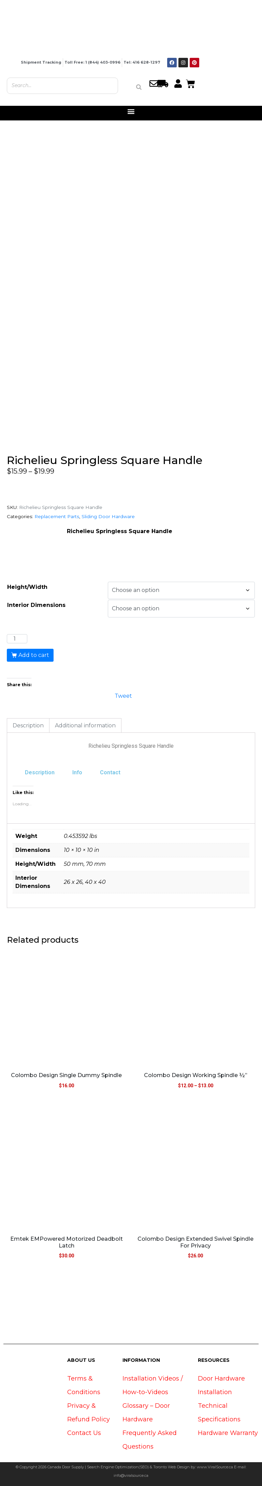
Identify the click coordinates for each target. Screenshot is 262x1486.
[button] (131, 111)
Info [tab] (77, 772)
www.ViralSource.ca (215, 1467)
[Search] (139, 87)
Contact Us (84, 1433)
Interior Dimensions (36, 605)
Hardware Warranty (228, 1433)
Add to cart (33, 655)
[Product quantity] (17, 639)
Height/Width (27, 587)
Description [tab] (28, 725)
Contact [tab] (110, 772)
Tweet (123, 695)
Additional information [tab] (85, 725)
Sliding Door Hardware (108, 516)
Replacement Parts (56, 516)
